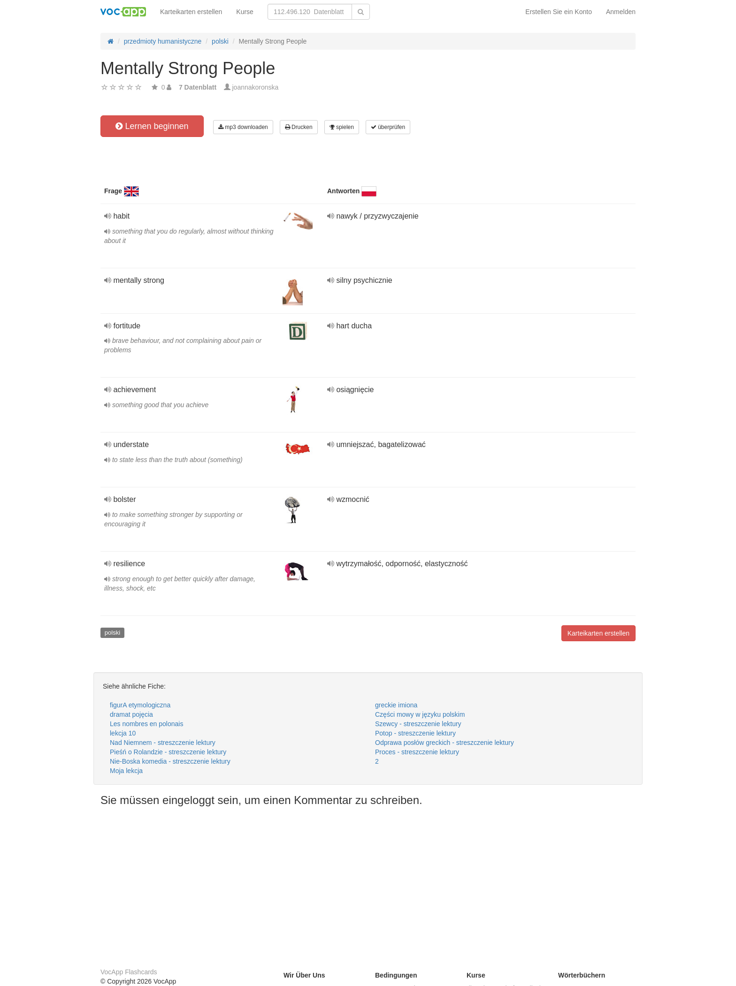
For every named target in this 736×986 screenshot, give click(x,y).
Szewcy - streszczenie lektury (418, 724)
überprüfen (388, 127)
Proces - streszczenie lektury (417, 752)
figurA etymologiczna (140, 705)
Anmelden (621, 11)
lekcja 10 (123, 733)
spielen (342, 127)
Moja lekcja (126, 770)
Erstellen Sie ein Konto (558, 11)
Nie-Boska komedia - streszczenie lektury (170, 761)
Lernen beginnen (151, 126)
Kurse (244, 11)
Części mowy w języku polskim (420, 714)
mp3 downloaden (243, 127)
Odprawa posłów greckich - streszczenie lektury (444, 742)
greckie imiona (396, 705)
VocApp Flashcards (128, 972)
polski (112, 632)
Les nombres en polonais (146, 724)
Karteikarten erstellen (191, 11)
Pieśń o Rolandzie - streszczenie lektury (168, 752)
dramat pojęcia (131, 714)
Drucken (299, 127)
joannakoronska (255, 87)
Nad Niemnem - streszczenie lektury (162, 742)
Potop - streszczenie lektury (415, 733)
